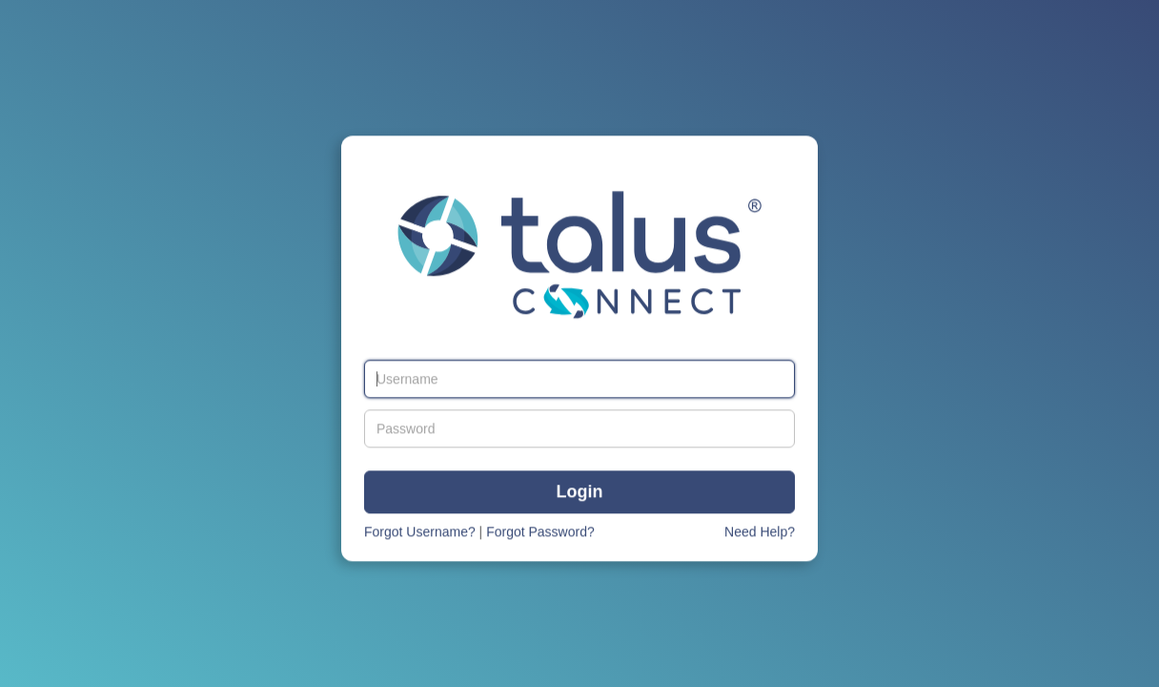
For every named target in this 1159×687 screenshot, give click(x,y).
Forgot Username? (420, 532)
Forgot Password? (540, 532)
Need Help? (759, 532)
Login (580, 493)
